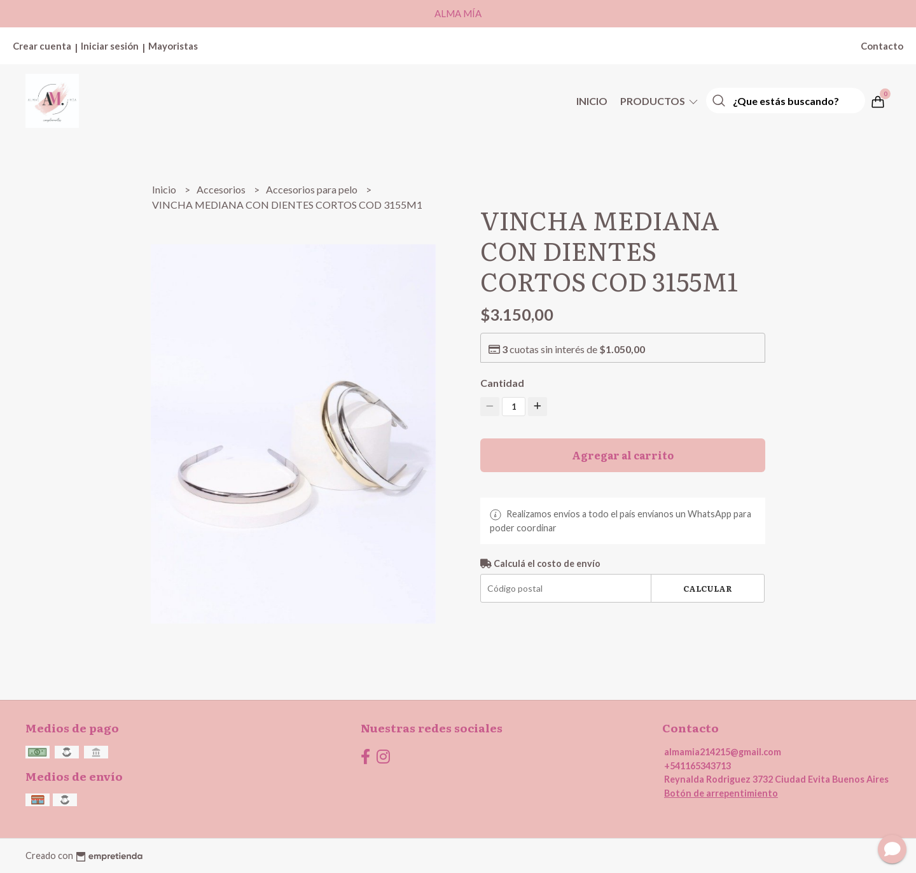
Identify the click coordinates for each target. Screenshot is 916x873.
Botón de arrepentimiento (721, 793)
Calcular (707, 588)
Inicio (591, 101)
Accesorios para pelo (312, 189)
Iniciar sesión (110, 46)
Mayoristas (173, 46)
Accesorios (222, 189)
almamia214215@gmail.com (722, 751)
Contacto (882, 46)
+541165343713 (697, 765)
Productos (660, 101)
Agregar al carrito (623, 455)
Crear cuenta (42, 46)
